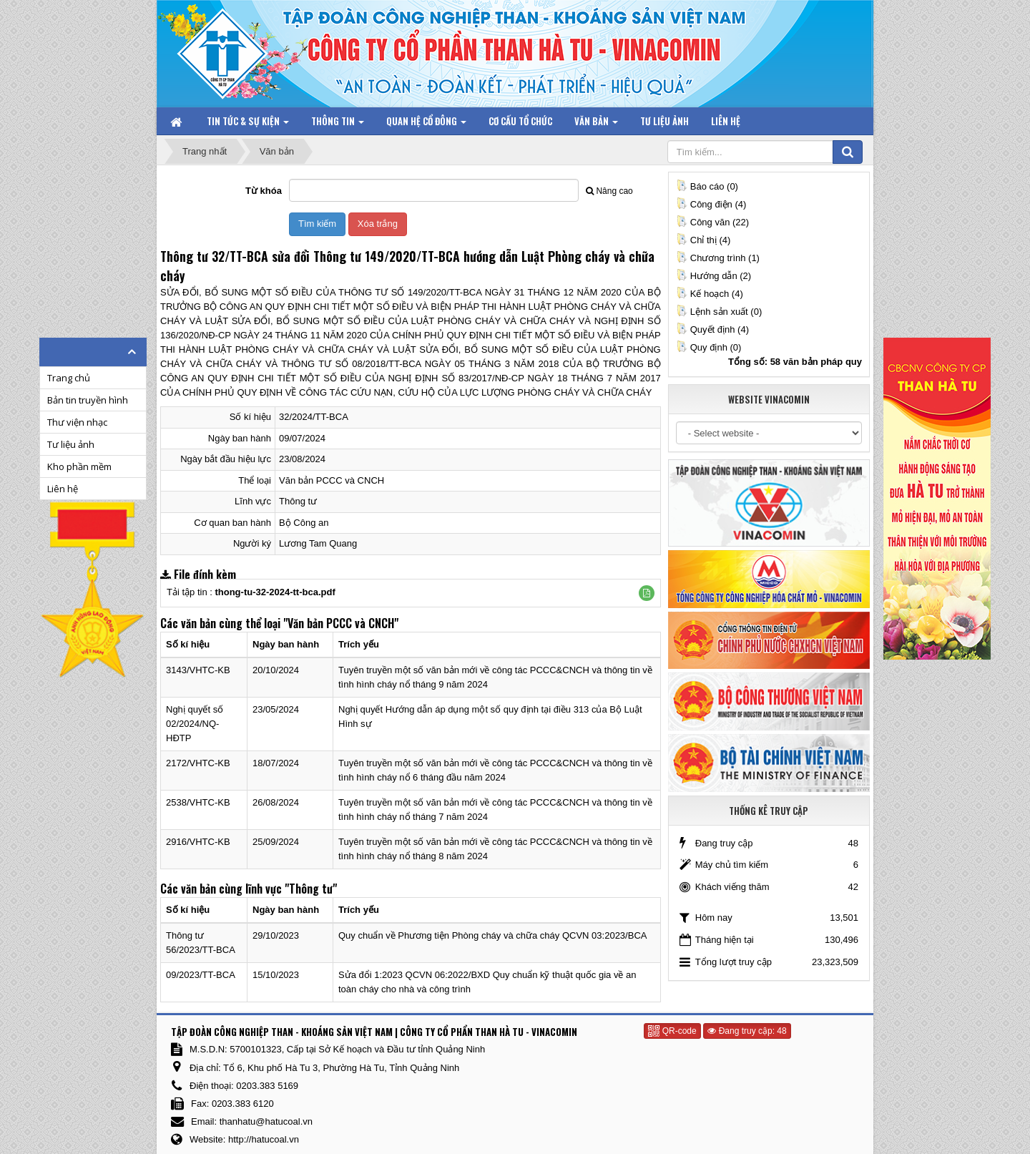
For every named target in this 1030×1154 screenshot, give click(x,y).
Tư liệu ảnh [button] (664, 121)
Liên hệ (62, 488)
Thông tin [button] (337, 124)
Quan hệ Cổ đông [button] (426, 124)
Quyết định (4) (712, 329)
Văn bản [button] (596, 124)
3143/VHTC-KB (198, 670)
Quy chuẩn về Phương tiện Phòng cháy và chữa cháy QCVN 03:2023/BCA (492, 935)
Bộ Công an (303, 522)
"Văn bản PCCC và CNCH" (340, 623)
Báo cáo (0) (707, 186)
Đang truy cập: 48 (746, 1031)
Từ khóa (263, 190)
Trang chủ (68, 377)
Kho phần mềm (79, 466)
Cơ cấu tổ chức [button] (520, 121)
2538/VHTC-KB (198, 802)
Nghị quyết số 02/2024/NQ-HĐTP (194, 723)
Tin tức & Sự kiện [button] (248, 124)
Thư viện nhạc (77, 422)
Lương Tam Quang (318, 543)
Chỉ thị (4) (703, 240)
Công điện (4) (711, 204)
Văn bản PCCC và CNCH (331, 480)
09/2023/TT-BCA (200, 974)
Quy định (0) (709, 347)
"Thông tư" (311, 888)
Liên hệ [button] (725, 121)
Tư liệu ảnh (70, 444)
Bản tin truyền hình (87, 399)
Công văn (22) (712, 222)
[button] (646, 593)
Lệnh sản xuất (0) (719, 311)
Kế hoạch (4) (709, 293)
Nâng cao (609, 191)
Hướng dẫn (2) (713, 275)
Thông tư (298, 501)
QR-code (672, 1031)
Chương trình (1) (718, 258)
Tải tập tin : (251, 592)
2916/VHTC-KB (198, 841)
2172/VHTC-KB (198, 763)
